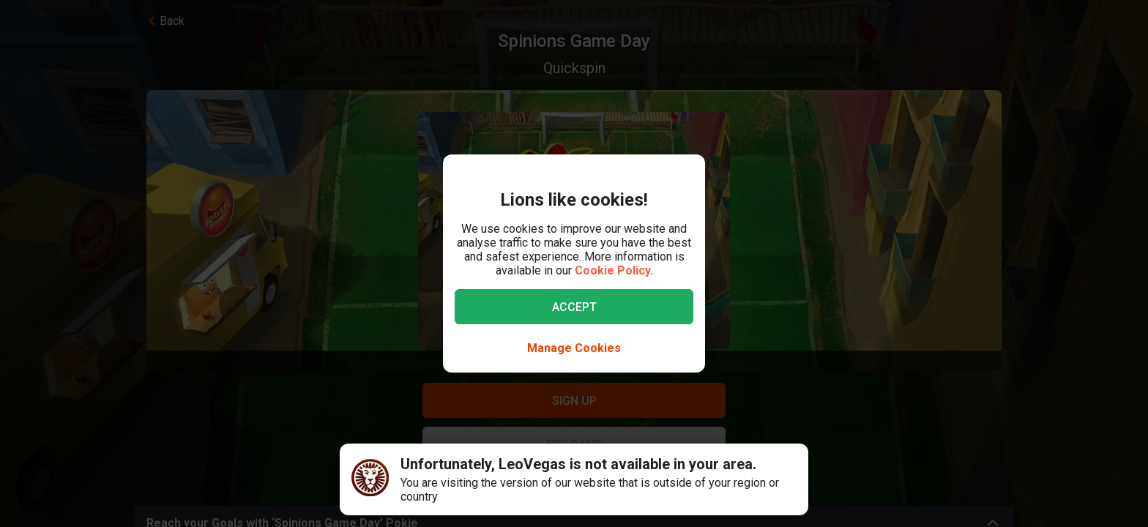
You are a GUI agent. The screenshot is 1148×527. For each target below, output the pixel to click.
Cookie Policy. (614, 270)
